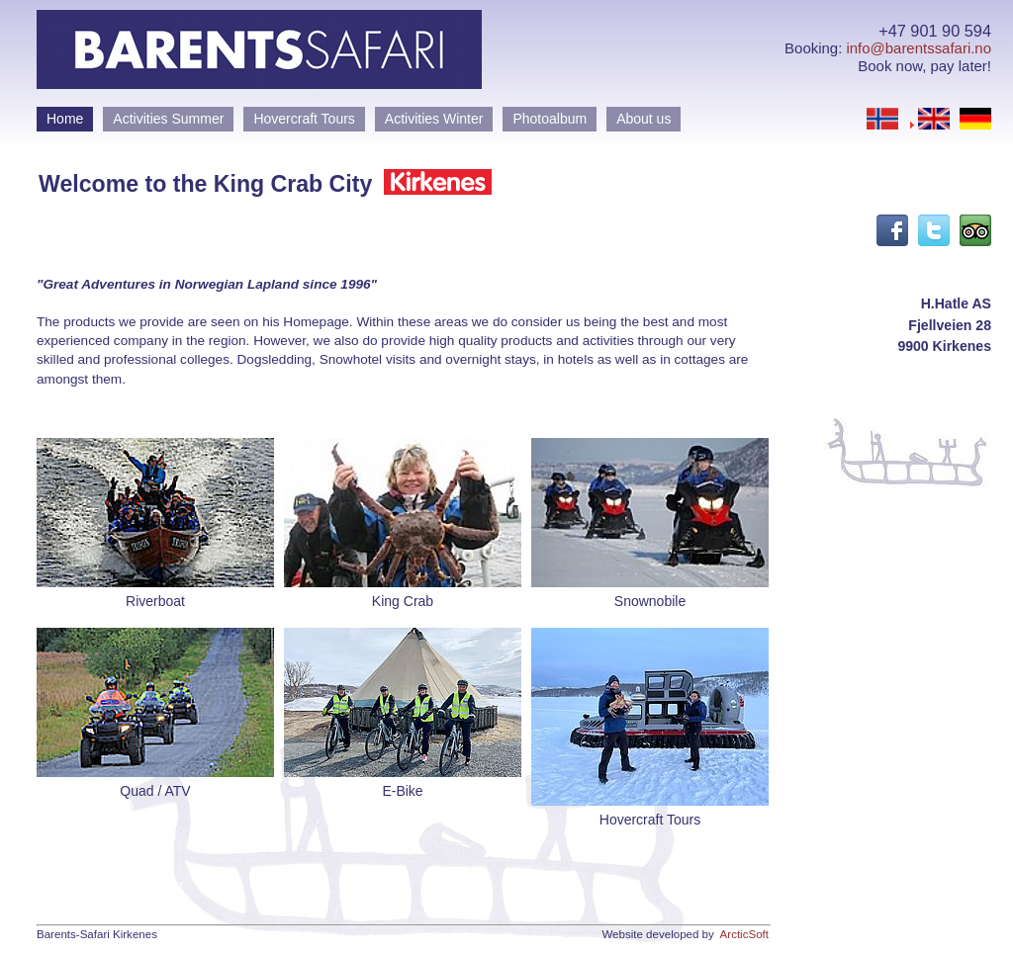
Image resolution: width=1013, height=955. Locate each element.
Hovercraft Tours (303, 119)
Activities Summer (168, 119)
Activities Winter (434, 119)
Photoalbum (549, 119)
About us (643, 119)
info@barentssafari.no (918, 48)
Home (64, 119)
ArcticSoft (744, 934)
